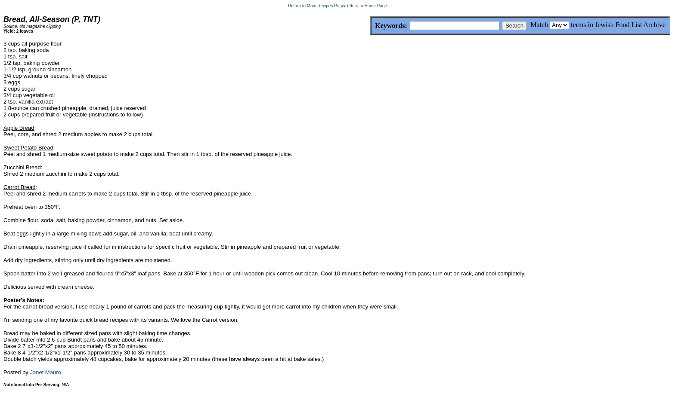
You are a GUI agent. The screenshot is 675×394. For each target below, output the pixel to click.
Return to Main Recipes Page (316, 5)
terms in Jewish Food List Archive (618, 24)
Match (539, 24)
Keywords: (370, 26)
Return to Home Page (366, 5)
